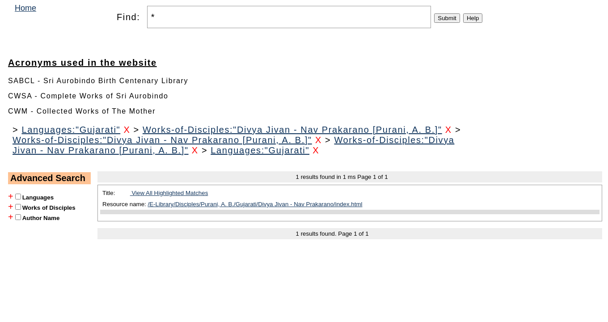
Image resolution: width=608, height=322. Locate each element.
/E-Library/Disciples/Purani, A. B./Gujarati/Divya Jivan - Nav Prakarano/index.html (255, 204)
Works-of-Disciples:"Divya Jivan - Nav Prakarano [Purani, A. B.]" (292, 130)
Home (25, 8)
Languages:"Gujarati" (70, 130)
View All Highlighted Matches (169, 193)
